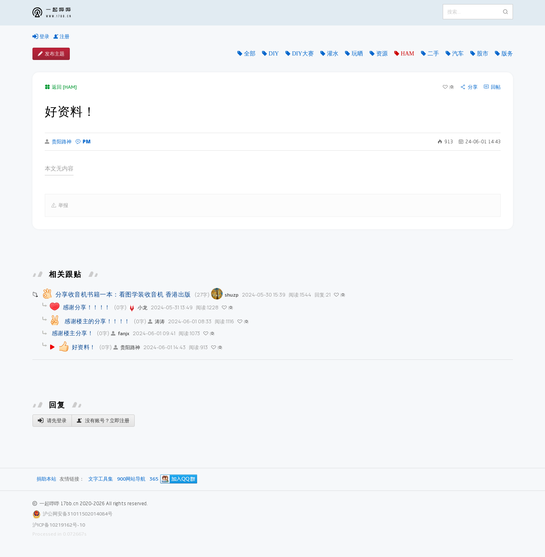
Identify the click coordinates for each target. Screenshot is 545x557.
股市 (482, 53)
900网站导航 (131, 479)
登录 (40, 36)
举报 (59, 205)
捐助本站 (46, 479)
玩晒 (357, 53)
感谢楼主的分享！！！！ (96, 321)
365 (153, 479)
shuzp (225, 295)
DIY (274, 53)
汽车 (458, 53)
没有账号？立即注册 (103, 420)
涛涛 (156, 321)
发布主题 (51, 54)
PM (83, 141)
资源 (382, 53)
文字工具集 (100, 479)
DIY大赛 (303, 53)
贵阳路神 (58, 141)
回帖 (492, 87)
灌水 (332, 53)
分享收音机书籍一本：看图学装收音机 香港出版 (123, 294)
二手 (433, 53)
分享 (469, 87)
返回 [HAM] (61, 87)
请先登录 (52, 420)
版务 (507, 53)
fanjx (120, 333)
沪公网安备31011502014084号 (78, 514)
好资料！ (84, 347)
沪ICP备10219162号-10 (58, 525)
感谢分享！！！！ (86, 307)
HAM (407, 53)
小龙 (137, 307)
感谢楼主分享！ (73, 333)
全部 (249, 53)
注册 (61, 36)
